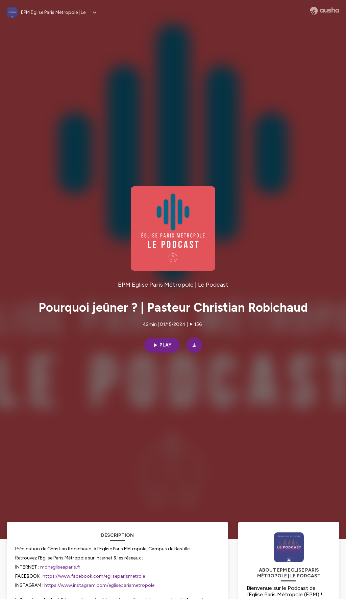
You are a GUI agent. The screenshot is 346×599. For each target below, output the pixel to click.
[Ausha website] (324, 11)
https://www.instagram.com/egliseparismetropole (99, 585)
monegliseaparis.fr (60, 567)
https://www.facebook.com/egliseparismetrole (94, 576)
